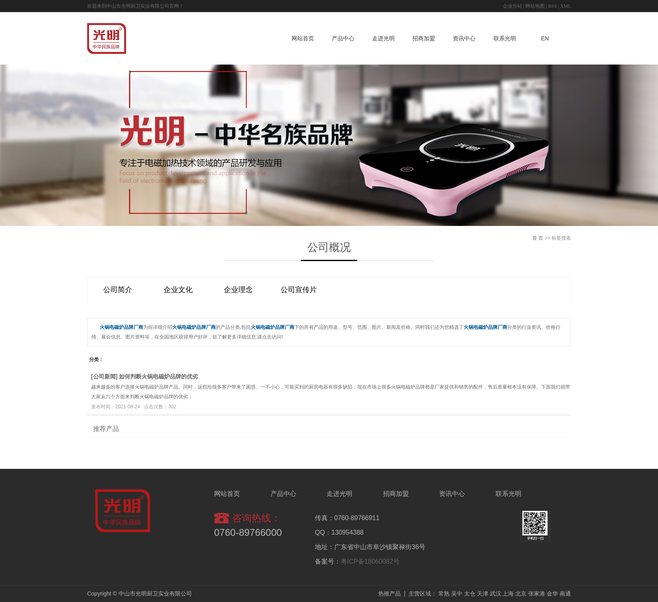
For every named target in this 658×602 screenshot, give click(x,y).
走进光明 (383, 38)
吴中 (456, 593)
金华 (552, 593)
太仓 (469, 593)
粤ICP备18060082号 (370, 561)
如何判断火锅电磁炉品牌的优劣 (158, 376)
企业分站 (512, 6)
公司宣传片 (299, 290)
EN (545, 38)
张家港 (536, 593)
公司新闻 (104, 376)
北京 (521, 593)
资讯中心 (464, 38)
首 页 (537, 238)
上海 (508, 593)
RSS (552, 6)
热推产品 (389, 593)
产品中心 (343, 38)
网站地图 (535, 6)
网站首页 (303, 38)
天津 (482, 593)
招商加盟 (423, 38)
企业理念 (238, 290)
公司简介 (117, 290)
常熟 (444, 593)
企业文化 (178, 290)
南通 (565, 593)
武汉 (495, 593)
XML (565, 6)
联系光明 (505, 38)
